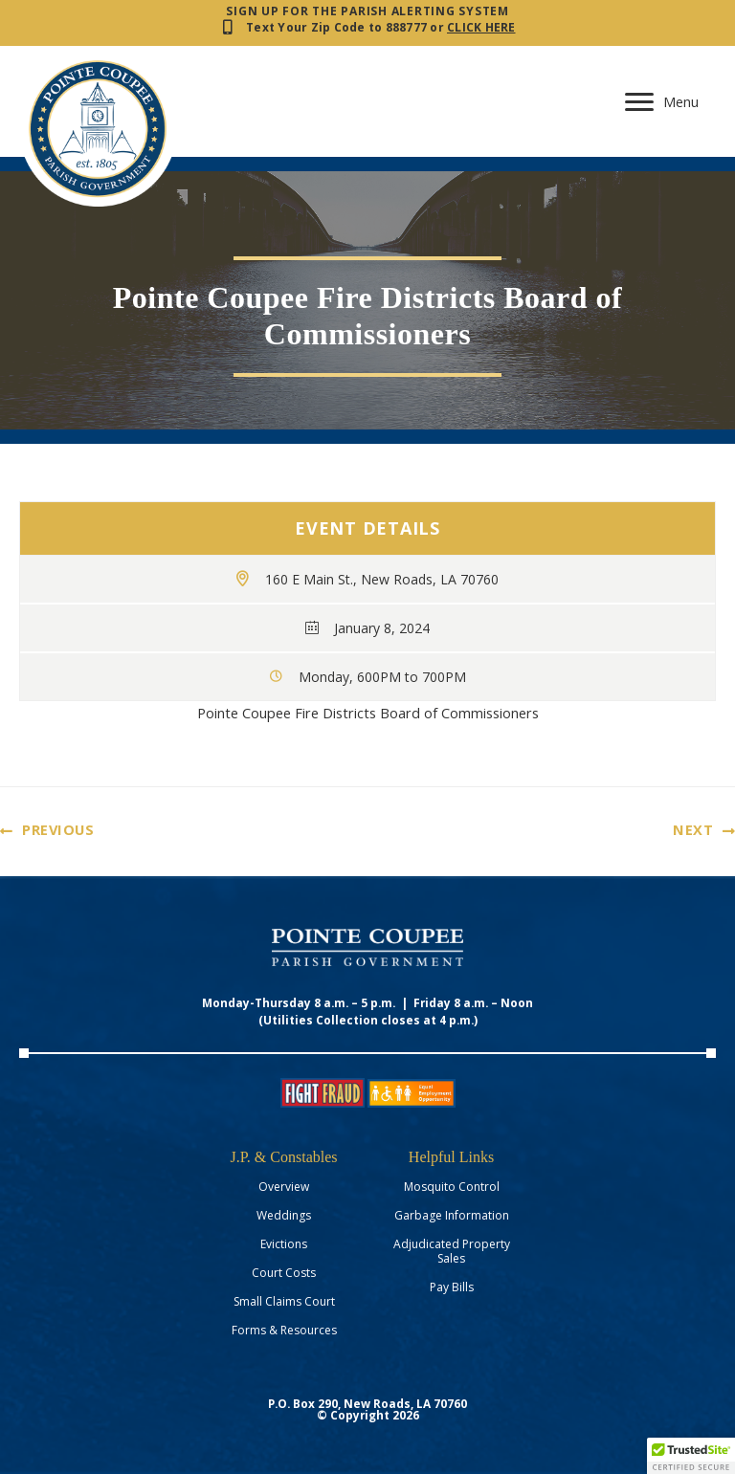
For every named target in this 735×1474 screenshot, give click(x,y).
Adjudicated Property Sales (451, 1251)
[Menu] (661, 102)
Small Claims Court (284, 1301)
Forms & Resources (284, 1330)
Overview (283, 1186)
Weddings (283, 1215)
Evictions (283, 1244)
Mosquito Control (452, 1186)
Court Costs (284, 1273)
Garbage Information (451, 1215)
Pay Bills (452, 1287)
